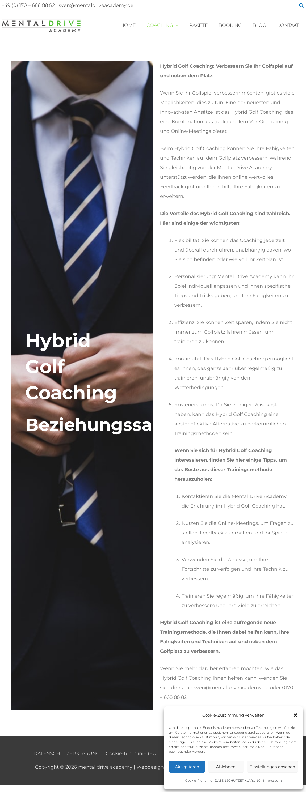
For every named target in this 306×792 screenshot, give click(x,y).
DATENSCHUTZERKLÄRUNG (238, 780)
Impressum (272, 780)
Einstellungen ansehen (272, 766)
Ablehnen (226, 766)
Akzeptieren (187, 766)
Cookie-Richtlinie (198, 780)
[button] (295, 715)
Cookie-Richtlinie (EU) (132, 751)
